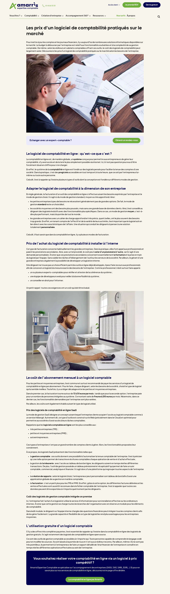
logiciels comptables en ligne (57, 425)
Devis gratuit (152, 5)
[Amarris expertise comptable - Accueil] (24, 5)
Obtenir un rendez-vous (126, 140)
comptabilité (56, 170)
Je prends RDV (131, 5)
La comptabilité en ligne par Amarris (85, 580)
